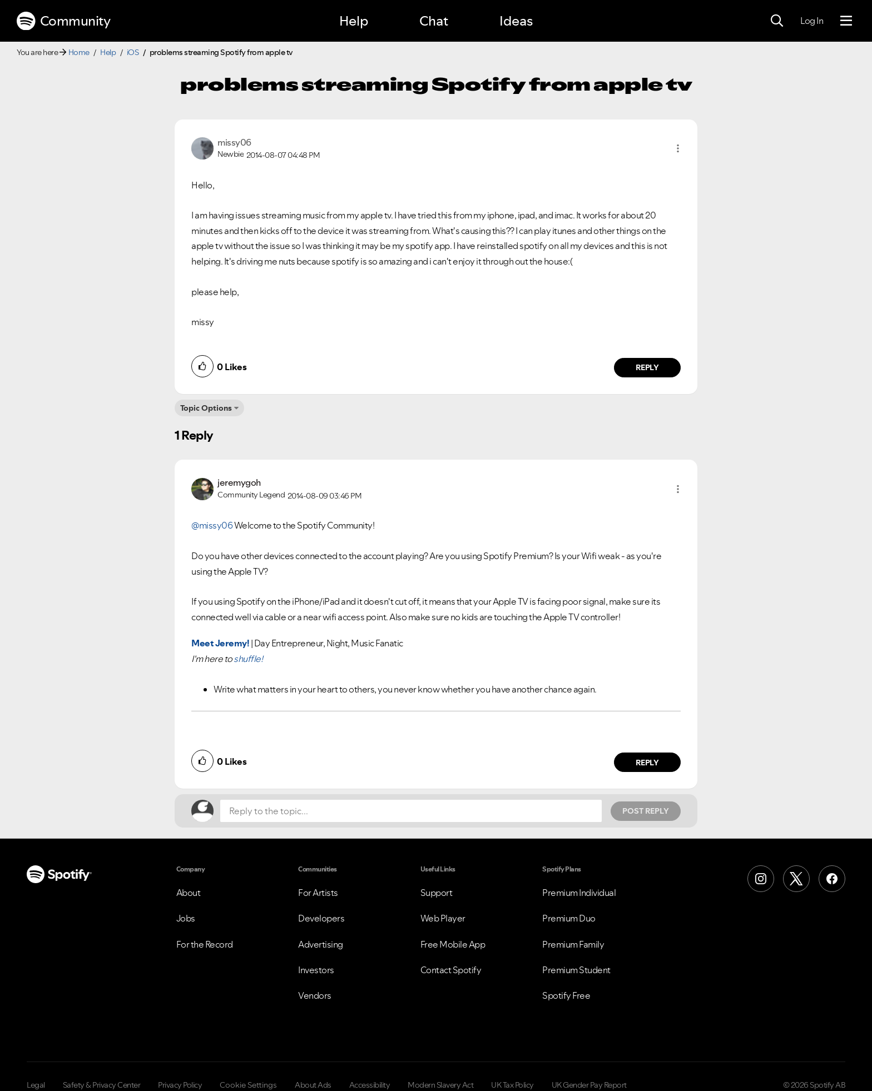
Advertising (320, 944)
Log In (811, 20)
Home (79, 52)
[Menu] (846, 21)
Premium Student (576, 970)
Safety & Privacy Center (102, 1085)
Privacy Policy (180, 1085)
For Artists (318, 892)
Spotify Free (566, 995)
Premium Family (573, 944)
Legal (36, 1085)
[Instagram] (760, 878)
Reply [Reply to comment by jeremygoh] (648, 762)
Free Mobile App (452, 944)
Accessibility (369, 1085)
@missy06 (211, 525)
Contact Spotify (451, 970)
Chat (433, 21)
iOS (133, 52)
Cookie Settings (248, 1085)
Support (436, 892)
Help (353, 21)
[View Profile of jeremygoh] (239, 482)
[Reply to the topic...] (411, 811)
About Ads (313, 1085)
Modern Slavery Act (440, 1085)
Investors (316, 970)
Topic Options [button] (206, 408)
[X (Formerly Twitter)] (796, 878)
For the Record (204, 944)
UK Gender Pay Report (589, 1085)
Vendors (314, 995)
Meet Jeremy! (220, 643)
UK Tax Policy (512, 1085)
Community (63, 21)
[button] (678, 148)
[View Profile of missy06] (234, 142)
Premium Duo (569, 918)
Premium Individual (579, 892)
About (188, 892)
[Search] (776, 21)
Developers (321, 918)
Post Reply (645, 810)
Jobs (185, 918)
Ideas (516, 21)
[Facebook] (832, 878)
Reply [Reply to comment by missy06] (648, 367)
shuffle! (248, 658)
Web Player (442, 918)
